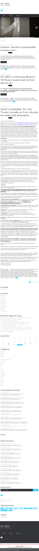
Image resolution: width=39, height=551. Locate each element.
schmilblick (35, 276)
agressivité (30, 273)
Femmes (2, 356)
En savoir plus (16, 550)
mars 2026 (3, 297)
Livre (1, 367)
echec (13, 67)
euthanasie (21, 272)
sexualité (11, 274)
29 (19, 344)
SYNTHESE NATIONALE (26, 317)
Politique (32, 98)
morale (6, 272)
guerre (23, 273)
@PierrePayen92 (4, 516)
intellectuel (25, 270)
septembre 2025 (4, 306)
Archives (11, 15)
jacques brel (7, 277)
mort (5, 274)
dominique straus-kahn (19, 274)
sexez (8, 274)
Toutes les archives (4, 311)
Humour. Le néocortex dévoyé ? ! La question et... (17, 429)
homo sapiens (4, 510)
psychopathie (8, 67)
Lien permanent (4, 65)
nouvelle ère (5, 276)
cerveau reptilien (19, 275)
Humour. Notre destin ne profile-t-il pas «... (13, 414)
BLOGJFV (16, 320)
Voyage (2, 384)
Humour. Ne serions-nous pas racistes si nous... (14, 402)
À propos (18, 15)
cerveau (30, 272)
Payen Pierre (3, 417)
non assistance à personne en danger (30, 100)
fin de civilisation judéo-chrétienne (15, 276)
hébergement (11, 100)
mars (36, 275)
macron (25, 508)
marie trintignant (34, 274)
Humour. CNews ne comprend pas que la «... (9, 465)
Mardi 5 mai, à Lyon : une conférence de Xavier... (10, 317)
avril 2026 (2, 295)
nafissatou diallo (4, 275)
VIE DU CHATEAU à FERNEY (25, 327)
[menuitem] (4, 15)
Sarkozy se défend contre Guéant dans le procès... (10, 322)
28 (14, 344)
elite (29, 270)
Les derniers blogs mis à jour (11, 547)
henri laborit (25, 272)
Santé (15, 66)
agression (31, 67)
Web (13, 99)
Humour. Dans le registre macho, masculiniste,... (10, 469)
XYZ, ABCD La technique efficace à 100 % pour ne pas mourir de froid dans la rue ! (18, 79)
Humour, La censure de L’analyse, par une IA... (16, 426)
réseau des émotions (11, 275)
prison (4, 101)
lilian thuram (20, 270)
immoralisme (15, 272)
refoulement (9, 271)
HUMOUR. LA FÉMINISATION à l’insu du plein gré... (15, 393)
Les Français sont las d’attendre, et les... (8, 328)
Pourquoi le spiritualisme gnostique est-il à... (9, 330)
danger (24, 67)
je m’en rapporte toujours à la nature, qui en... (10, 327)
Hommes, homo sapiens (20, 65)
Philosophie (3, 66)
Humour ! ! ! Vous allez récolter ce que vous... (9, 444)
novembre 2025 (4, 303)
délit (4, 100)
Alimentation (3, 351)
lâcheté (25, 271)
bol (30, 99)
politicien (32, 270)
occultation (17, 271)
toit (8, 101)
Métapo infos (13, 325)
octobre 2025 (3, 304)
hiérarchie (2, 272)
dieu (2, 508)
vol (10, 101)
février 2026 (3, 298)
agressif (27, 67)
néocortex (25, 275)
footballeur (15, 270)
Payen (2, 393)
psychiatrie (32, 66)
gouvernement (3, 271)
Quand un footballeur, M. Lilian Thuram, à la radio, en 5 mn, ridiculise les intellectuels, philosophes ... (19, 112)
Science (18, 66)
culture (29, 271)
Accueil (3, 15)
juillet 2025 (3, 309)
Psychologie (8, 66)
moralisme (10, 272)
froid (7, 100)
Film (1, 358)
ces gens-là (3, 277)
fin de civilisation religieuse (27, 276)
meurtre (2, 274)
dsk (14, 274)
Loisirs (2, 368)
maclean (20, 273)
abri (19, 99)
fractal (29, 275)
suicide (16, 67)
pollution (32, 275)
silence (13, 271)
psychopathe (3, 67)
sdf (6, 101)
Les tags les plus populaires (28, 547)
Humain (32, 65)
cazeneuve (33, 99)
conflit (26, 273)
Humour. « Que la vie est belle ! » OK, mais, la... (10, 482)
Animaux (2, 353)
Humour (29, 98)
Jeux (1, 365)
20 (8, 343)
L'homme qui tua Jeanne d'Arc (6, 320)
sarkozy (35, 508)
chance (2, 100)
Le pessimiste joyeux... (5, 325)
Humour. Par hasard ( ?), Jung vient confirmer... (10, 477)
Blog (16, 98)
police (2, 101)
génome (10, 510)
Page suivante (35, 282)
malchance (20, 100)
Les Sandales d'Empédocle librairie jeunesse (19, 323)
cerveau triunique (14, 273)
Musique (2, 370)
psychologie (26, 66)
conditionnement (34, 271)
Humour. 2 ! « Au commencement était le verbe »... (17, 417)
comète (12, 277)
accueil (21, 99)
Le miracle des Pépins (5, 323)
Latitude (11, 331)
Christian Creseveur (26, 322)
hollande (15, 100)
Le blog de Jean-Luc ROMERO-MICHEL (25, 328)
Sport (2, 382)
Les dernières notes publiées (20, 547)
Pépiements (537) (4, 319)
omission (22, 271)
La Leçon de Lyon (23, 330)
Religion (12, 66)
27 (8, 344)
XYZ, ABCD (5, 3)
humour (30, 508)
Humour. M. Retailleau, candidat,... (7, 457)
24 (30, 343)
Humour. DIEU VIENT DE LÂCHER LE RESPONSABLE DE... (18, 421)
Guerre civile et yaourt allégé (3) (15, 319)
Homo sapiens (28, 65)
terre (1, 276)
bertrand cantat (28, 274)
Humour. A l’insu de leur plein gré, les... (8, 452)
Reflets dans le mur (4, 331)
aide (28, 99)
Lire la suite (4, 62)
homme (21, 508)
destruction (20, 67)
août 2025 (3, 308)
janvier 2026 (3, 300)
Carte (3, 434)
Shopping (2, 381)
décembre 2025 (4, 301)
